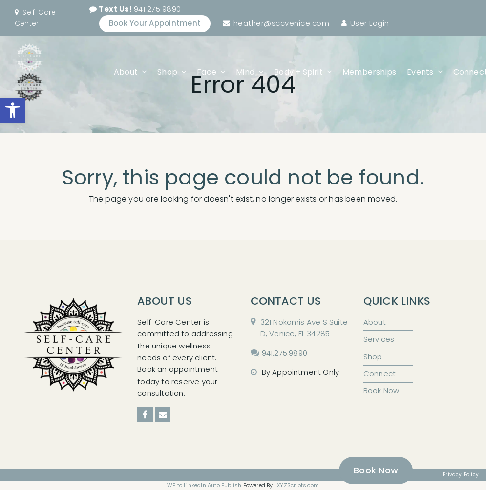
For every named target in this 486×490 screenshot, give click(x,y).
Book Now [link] (381, 391)
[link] (12, 110)
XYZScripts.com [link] (298, 485)
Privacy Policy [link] (461, 474)
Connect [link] (379, 373)
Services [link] (379, 339)
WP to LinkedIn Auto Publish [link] (204, 485)
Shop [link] (372, 356)
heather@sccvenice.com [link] (281, 23)
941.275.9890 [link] (140, 9)
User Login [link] (369, 23)
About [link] (374, 322)
